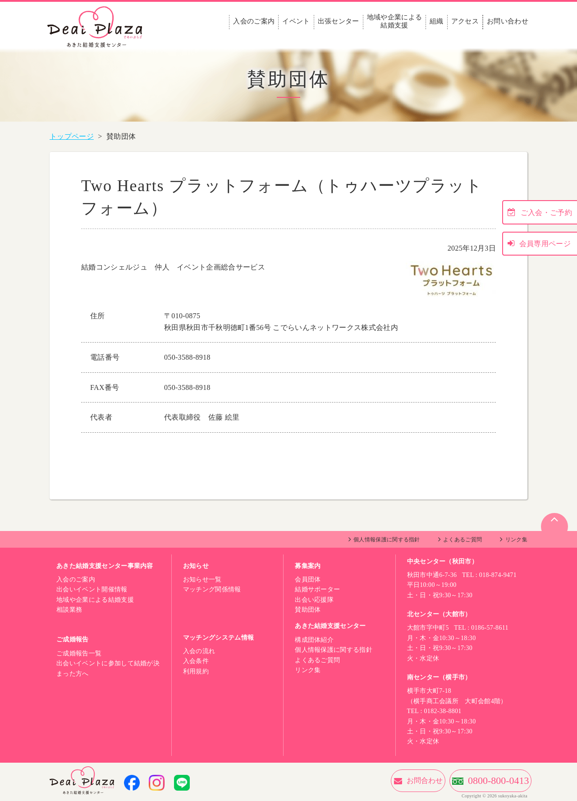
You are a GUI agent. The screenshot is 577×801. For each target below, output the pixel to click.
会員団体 (308, 579)
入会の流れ (199, 651)
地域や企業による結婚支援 (394, 21)
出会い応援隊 (314, 599)
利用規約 (196, 671)
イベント (296, 21)
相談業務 (69, 609)
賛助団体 (308, 609)
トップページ (72, 136)
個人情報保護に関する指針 (386, 539)
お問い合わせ (507, 21)
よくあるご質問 (462, 539)
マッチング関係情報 (212, 589)
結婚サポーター (317, 589)
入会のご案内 (254, 21)
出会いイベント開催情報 (92, 589)
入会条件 (196, 661)
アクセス (465, 21)
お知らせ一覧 (202, 579)
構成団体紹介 (314, 639)
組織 (437, 21)
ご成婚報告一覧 (78, 653)
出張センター (338, 21)
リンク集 (516, 539)
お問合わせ (376, 780)
